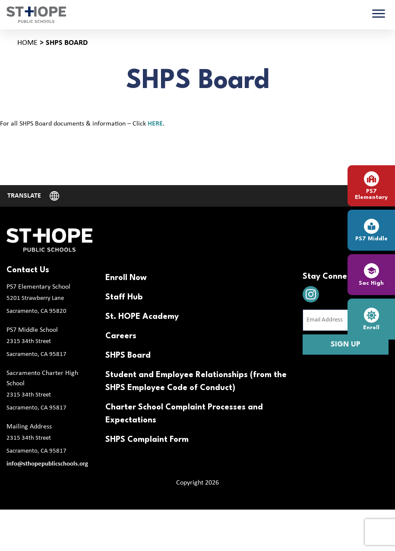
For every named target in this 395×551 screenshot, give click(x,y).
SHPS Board (128, 355)
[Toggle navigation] (379, 14)
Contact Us (27, 270)
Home (27, 43)
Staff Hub (123, 297)
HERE (155, 123)
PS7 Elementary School (38, 286)
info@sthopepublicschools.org (47, 464)
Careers (120, 336)
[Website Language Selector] (33, 195)
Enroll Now (126, 278)
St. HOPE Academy (142, 317)
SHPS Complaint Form (147, 440)
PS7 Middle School (32, 330)
